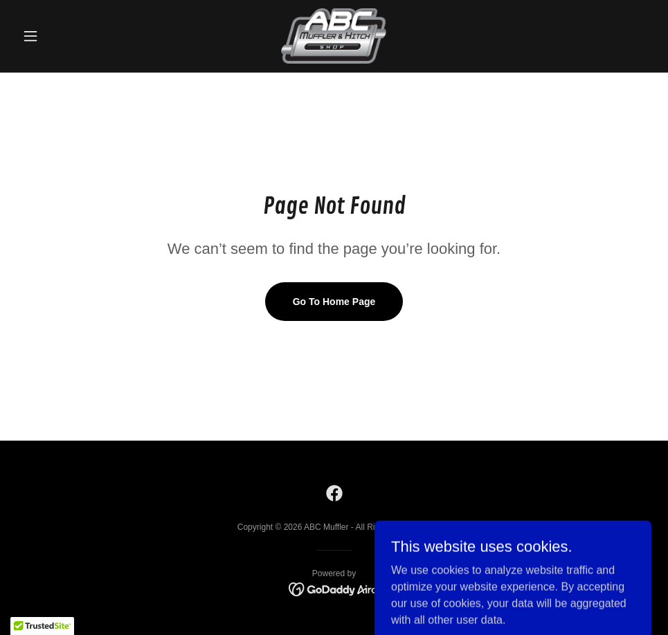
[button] (64, 36)
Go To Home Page (334, 301)
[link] (334, 36)
